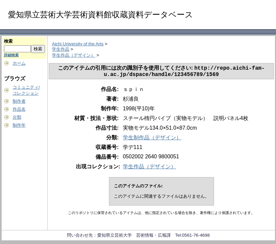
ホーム (19, 63)
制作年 (19, 125)
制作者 (19, 101)
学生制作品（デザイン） (152, 139)
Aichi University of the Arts (78, 43)
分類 (17, 117)
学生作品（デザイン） (73, 55)
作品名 (19, 109)
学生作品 (60, 49)
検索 (8, 41)
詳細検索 (11, 55)
